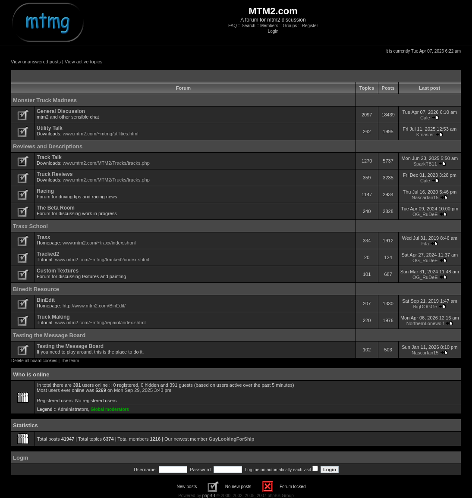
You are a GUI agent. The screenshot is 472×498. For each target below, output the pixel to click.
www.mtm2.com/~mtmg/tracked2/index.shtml (102, 259)
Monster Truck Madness (45, 100)
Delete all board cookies (34, 360)
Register (310, 25)
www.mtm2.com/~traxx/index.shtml (99, 242)
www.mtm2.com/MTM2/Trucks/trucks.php (106, 179)
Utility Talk (50, 128)
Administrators (72, 409)
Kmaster (425, 134)
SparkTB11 (425, 163)
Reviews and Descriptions (47, 146)
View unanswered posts (36, 61)
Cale (425, 117)
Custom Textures (58, 271)
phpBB (208, 495)
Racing (45, 191)
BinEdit (46, 300)
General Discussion (61, 111)
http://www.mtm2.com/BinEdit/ (94, 305)
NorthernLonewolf (425, 323)
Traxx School (30, 226)
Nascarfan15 (425, 197)
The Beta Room (56, 208)
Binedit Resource (36, 289)
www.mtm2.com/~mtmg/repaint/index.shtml (100, 322)
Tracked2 (48, 254)
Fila (425, 243)
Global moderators (110, 409)
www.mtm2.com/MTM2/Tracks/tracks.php (106, 163)
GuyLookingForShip (232, 439)
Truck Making (53, 317)
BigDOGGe (425, 306)
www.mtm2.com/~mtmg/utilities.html (100, 133)
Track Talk (49, 157)
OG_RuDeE (425, 214)
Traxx (43, 237)
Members (269, 25)
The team (70, 360)
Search (248, 25)
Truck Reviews (54, 174)
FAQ (232, 25)
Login (273, 31)
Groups (290, 25)
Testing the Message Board (49, 335)
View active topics (83, 61)
